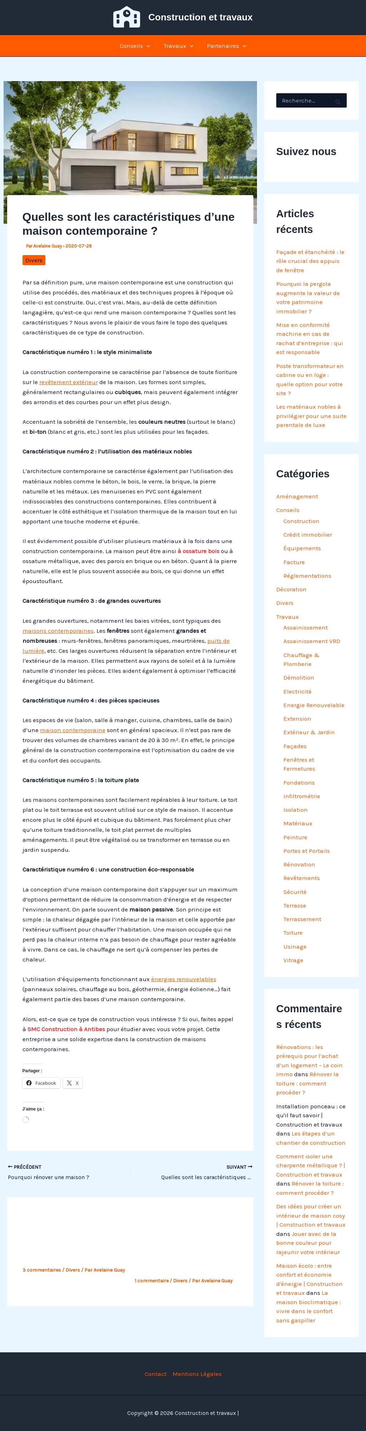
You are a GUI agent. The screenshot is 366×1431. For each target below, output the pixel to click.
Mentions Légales (197, 1373)
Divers (34, 260)
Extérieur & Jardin (309, 732)
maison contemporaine (72, 730)
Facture (294, 562)
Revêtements (301, 877)
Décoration (291, 589)
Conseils (136, 45)
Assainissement (305, 627)
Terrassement (302, 919)
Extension (297, 718)
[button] (148, 45)
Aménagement (297, 496)
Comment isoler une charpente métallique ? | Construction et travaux (310, 1165)
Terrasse (294, 905)
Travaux (178, 45)
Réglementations (307, 575)
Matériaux (297, 823)
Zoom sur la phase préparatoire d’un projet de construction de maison (184, 1256)
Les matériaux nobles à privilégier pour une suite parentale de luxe (311, 415)
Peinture (295, 837)
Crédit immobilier (307, 534)
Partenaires (225, 45)
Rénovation (299, 864)
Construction (301, 521)
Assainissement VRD (311, 641)
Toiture (293, 932)
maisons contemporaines (58, 630)
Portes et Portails (306, 850)
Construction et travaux (200, 17)
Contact (156, 1373)
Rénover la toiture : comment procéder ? (307, 1083)
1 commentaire (152, 1281)
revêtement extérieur (68, 382)
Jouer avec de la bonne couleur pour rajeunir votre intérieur (308, 1243)
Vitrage (293, 960)
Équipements (302, 548)
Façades (295, 746)
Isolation (295, 809)
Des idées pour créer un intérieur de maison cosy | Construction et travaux (311, 1215)
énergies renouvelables (183, 979)
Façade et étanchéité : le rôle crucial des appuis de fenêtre (310, 261)
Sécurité (295, 891)
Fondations (299, 782)
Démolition (298, 677)
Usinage (295, 946)
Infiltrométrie (301, 796)
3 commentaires (42, 1270)
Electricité (297, 691)
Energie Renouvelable (314, 705)
